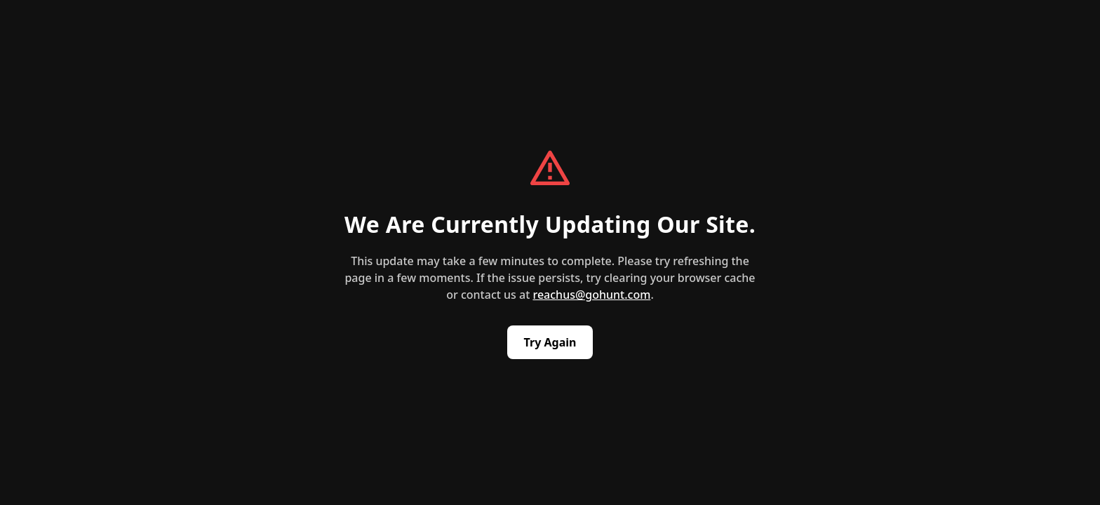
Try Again (550, 342)
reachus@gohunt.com (591, 294)
